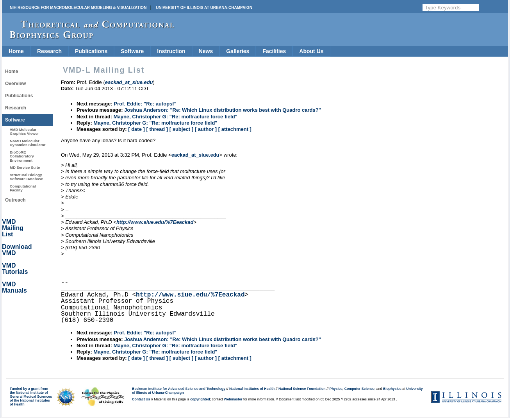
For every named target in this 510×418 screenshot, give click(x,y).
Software (132, 51)
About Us (311, 51)
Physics (336, 389)
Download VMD (17, 249)
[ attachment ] (234, 129)
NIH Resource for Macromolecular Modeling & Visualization (78, 7)
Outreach (15, 200)
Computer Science (359, 389)
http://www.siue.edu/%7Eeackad (154, 222)
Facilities (274, 51)
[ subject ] (181, 129)
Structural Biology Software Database (26, 177)
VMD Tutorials (15, 268)
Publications (91, 51)
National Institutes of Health (252, 389)
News (206, 51)
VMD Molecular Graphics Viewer (24, 131)
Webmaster (233, 399)
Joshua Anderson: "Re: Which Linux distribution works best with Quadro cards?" (222, 110)
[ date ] (136, 129)
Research (49, 51)
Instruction (171, 51)
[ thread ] (157, 129)
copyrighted (200, 399)
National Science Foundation (302, 389)
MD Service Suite (25, 167)
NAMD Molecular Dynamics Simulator (28, 143)
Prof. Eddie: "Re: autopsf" (145, 104)
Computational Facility (23, 188)
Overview (15, 83)
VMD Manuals (14, 287)
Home (16, 51)
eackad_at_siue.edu (195, 155)
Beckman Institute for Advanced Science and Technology (178, 389)
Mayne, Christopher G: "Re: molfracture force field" (175, 117)
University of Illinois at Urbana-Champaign (204, 7)
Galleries (237, 51)
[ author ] (206, 129)
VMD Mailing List (12, 228)
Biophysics (392, 389)
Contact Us (141, 399)
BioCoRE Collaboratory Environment (22, 156)
